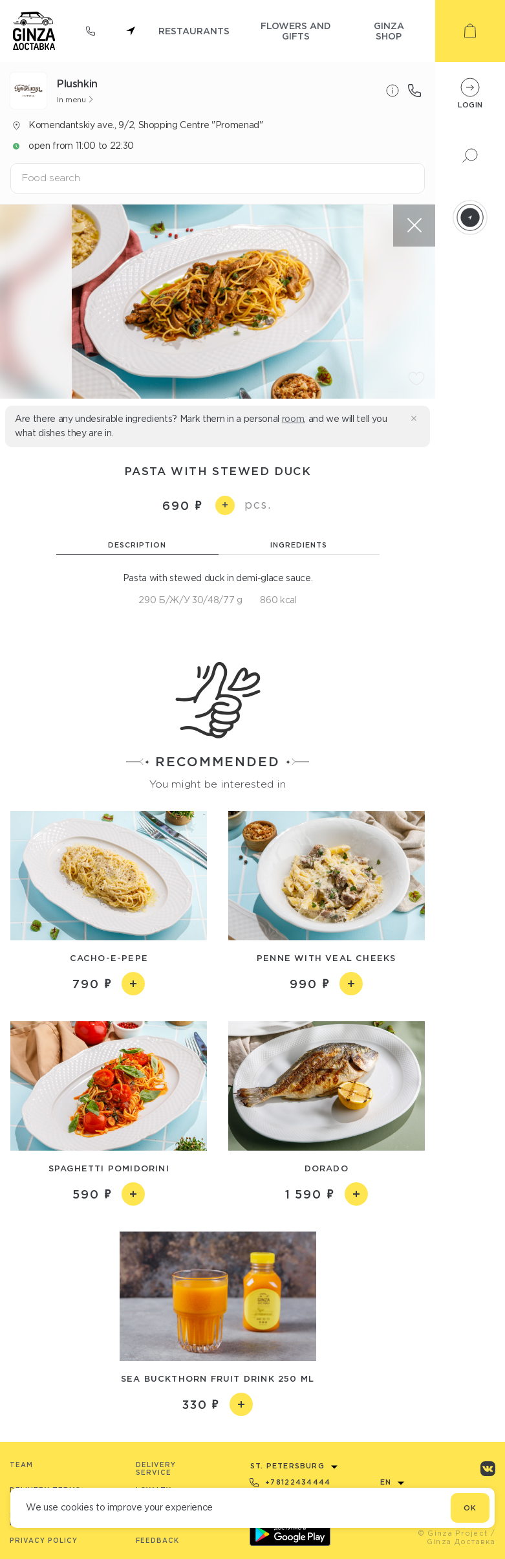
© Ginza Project (453, 1533)
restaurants (194, 31)
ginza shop (389, 31)
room (293, 419)
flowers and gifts (296, 31)
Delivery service (156, 1468)
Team (21, 1464)
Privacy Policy (44, 1540)
